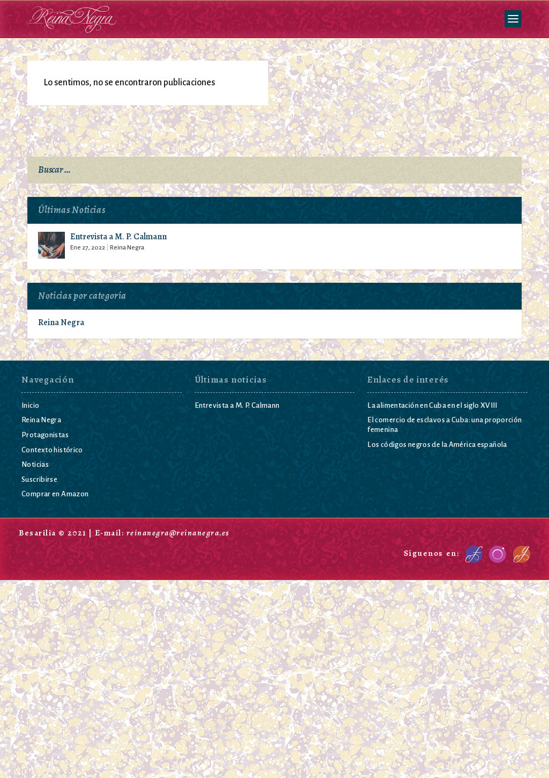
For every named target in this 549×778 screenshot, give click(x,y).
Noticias (35, 465)
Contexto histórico (52, 450)
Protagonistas (45, 435)
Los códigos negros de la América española (437, 445)
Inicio (30, 406)
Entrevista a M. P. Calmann (118, 237)
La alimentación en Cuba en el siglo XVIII (432, 406)
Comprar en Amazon (54, 494)
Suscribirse (39, 480)
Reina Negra (127, 248)
